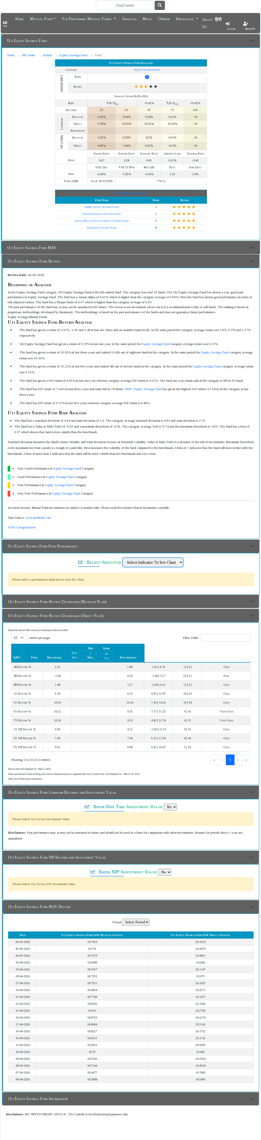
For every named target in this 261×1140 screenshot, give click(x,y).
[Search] (125, 5)
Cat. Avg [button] (132, 648)
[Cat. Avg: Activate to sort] (135, 648)
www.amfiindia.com (38, 517)
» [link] (246, 750)
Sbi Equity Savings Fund (102, 227)
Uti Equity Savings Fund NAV (32, 247)
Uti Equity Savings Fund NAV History (39, 897)
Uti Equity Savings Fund (27, 40)
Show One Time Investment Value (124, 797)
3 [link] (230, 750)
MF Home (28, 55)
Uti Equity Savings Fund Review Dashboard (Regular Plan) (57, 601)
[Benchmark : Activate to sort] (104, 648)
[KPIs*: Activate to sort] (39, 648)
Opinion (164, 18)
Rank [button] (195, 648)
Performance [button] (229, 648)
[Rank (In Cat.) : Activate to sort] (197, 648)
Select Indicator (100, 562)
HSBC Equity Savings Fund (102, 207)
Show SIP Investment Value (123, 862)
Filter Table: (191, 638)
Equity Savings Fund (73, 55)
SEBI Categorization (21, 527)
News (147, 18)
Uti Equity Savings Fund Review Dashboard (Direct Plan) (55, 615)
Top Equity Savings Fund (131, 193)
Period (116, 913)
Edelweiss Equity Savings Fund (102, 214)
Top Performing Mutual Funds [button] (87, 18)
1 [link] (213, 750)
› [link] (238, 750)
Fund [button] (75, 648)
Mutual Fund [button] (41, 18)
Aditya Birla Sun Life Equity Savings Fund (102, 221)
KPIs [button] (17, 648)
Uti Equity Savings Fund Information (38, 1089)
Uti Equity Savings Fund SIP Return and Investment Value (57, 848)
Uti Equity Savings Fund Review (34, 261)
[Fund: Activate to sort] (77, 648)
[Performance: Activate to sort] (232, 648)
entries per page (39, 638)
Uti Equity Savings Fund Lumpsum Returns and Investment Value (62, 783)
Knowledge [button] (185, 18)
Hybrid (47, 55)
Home (19, 18)
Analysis (129, 18)
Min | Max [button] (162, 648)
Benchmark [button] (102, 648)
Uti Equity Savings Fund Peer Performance (43, 546)
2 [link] (222, 750)
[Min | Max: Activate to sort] (165, 648)
